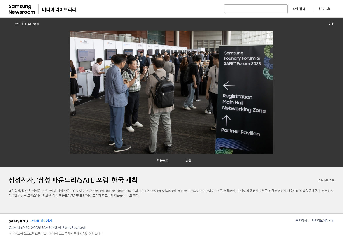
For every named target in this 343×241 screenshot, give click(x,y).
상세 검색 (299, 9)
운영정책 (301, 220)
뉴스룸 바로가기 (41, 220)
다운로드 (162, 160)
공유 (188, 160)
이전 (331, 23)
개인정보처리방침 (323, 220)
